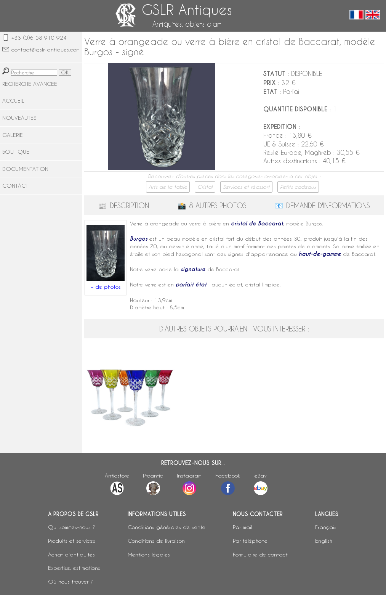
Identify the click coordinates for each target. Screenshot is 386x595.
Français (325, 527)
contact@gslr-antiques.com (45, 49)
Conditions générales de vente (166, 527)
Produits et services (71, 540)
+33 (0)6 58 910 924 (39, 37)
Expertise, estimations (74, 567)
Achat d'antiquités (71, 554)
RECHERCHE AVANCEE (29, 83)
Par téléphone (250, 540)
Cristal (205, 187)
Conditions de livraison (156, 540)
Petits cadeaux (298, 187)
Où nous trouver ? (70, 581)
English (323, 540)
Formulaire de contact (260, 554)
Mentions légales (149, 554)
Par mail (242, 527)
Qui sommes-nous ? (71, 527)
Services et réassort (246, 187)
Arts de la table (168, 187)
